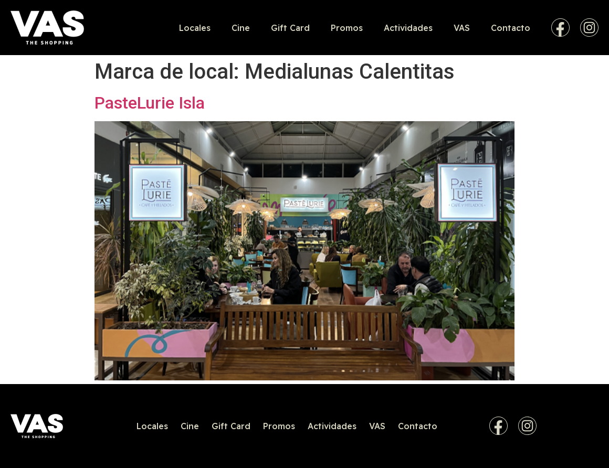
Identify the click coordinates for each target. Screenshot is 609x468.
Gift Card (290, 28)
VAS (462, 28)
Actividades (408, 28)
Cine (241, 28)
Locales (195, 28)
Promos (347, 28)
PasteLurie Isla (149, 103)
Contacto (510, 28)
